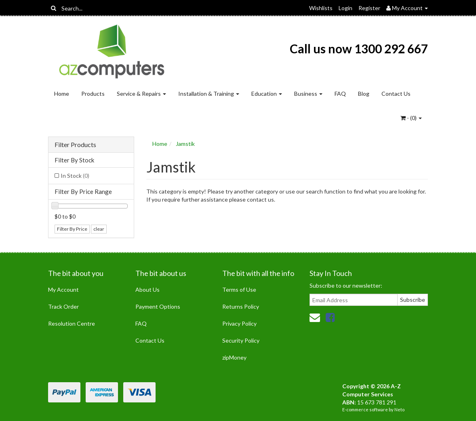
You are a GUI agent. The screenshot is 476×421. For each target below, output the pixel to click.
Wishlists (321, 7)
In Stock (75, 175)
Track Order (63, 306)
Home (61, 93)
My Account (63, 289)
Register (369, 7)
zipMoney (234, 357)
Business (308, 93)
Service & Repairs (141, 93)
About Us (147, 289)
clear (98, 229)
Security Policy (240, 340)
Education (266, 93)
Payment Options (157, 306)
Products (93, 93)
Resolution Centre (71, 323)
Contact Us (396, 93)
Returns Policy (240, 306)
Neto (399, 409)
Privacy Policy (239, 323)
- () (411, 117)
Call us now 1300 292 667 (359, 48)
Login (345, 7)
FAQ (340, 93)
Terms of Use (239, 289)
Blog (363, 93)
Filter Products (75, 144)
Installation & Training (208, 93)
